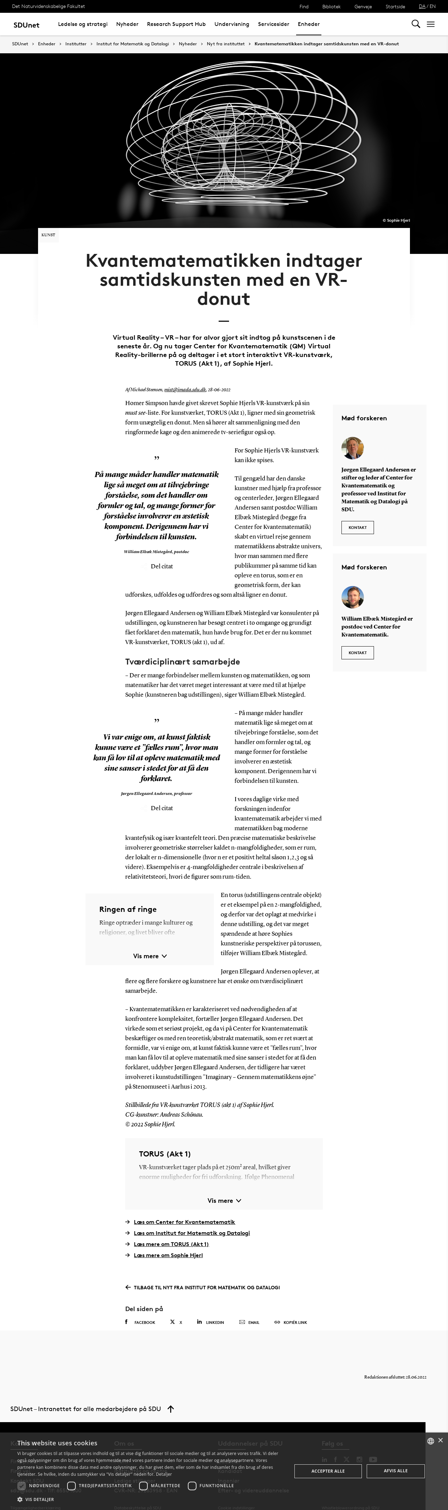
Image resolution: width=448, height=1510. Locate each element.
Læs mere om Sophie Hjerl (164, 1239)
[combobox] (430, 1441)
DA (422, 6)
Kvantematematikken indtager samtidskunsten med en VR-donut (327, 44)
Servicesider (273, 24)
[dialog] (224, 1471)
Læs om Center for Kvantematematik (180, 1206)
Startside (395, 6)
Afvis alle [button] (396, 1471)
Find (304, 6)
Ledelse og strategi (83, 24)
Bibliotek (331, 6)
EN (433, 6)
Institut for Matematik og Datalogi (133, 44)
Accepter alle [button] (328, 1471)
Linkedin (210, 1306)
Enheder (309, 24)
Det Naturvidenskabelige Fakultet (48, 6)
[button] (150, 1499)
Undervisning (231, 24)
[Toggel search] (416, 24)
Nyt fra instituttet (226, 44)
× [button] (440, 1440)
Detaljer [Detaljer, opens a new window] (164, 1474)
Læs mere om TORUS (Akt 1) (167, 1228)
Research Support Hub (176, 24)
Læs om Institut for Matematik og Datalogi (187, 1217)
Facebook (140, 1306)
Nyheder (127, 24)
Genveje (363, 6)
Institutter (75, 44)
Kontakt (358, 509)
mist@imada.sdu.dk (183, 374)
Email (249, 1307)
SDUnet (20, 44)
